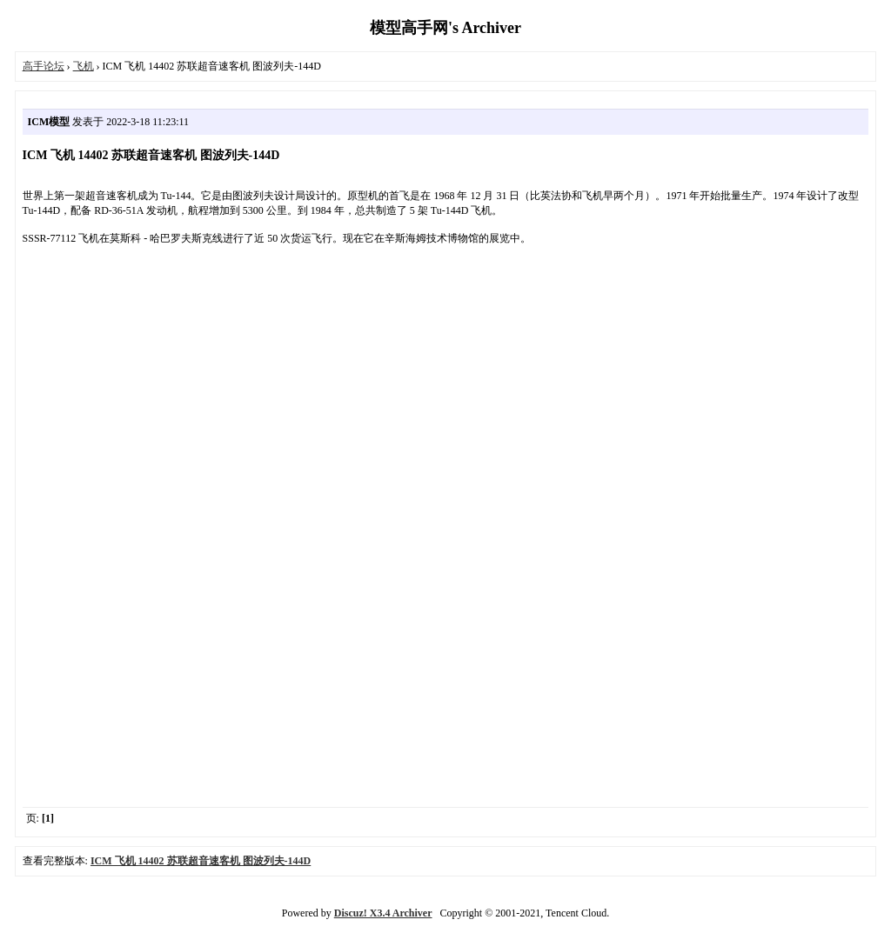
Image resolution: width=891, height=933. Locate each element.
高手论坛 (43, 66)
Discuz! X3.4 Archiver (383, 913)
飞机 (83, 66)
